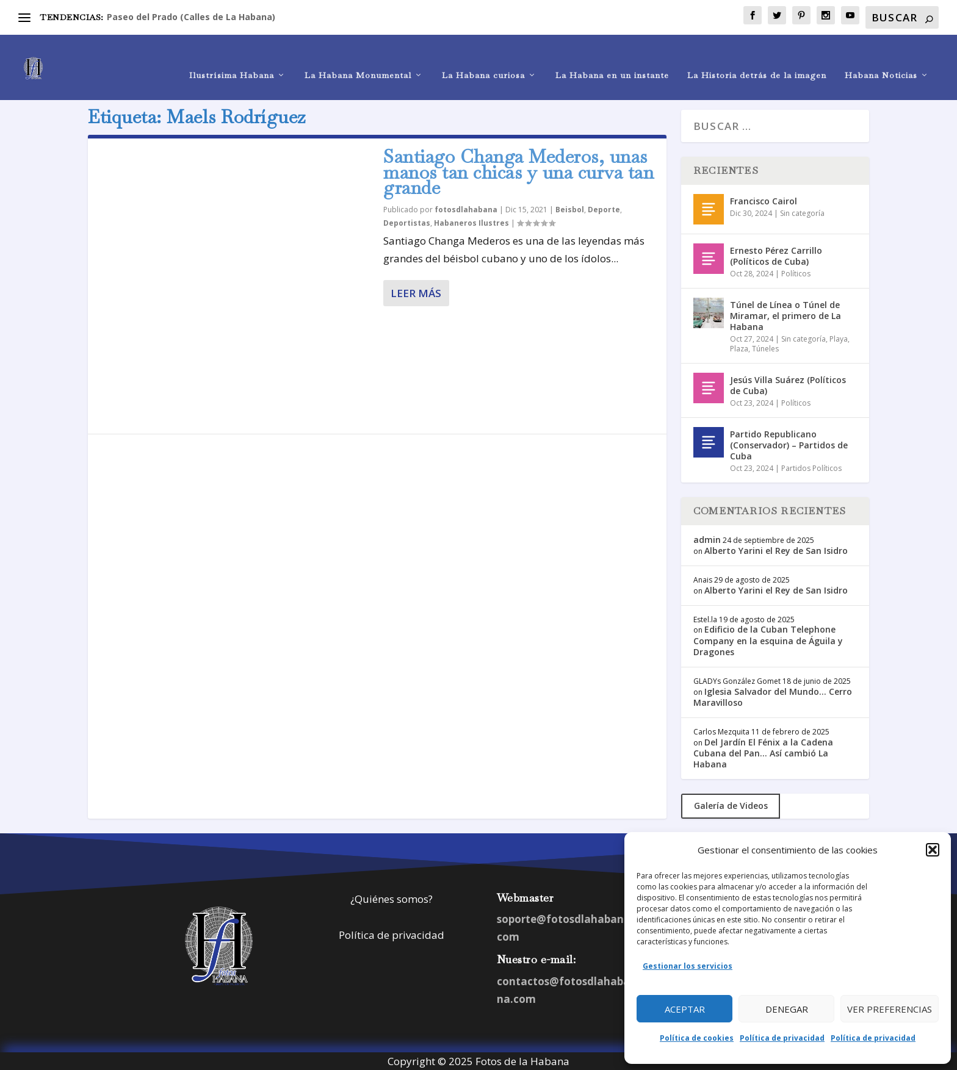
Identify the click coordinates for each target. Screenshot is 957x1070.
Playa (838, 337)
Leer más (416, 291)
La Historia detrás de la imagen (756, 59)
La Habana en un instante (612, 59)
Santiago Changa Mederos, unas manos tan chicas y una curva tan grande (518, 170)
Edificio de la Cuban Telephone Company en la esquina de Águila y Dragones (768, 639)
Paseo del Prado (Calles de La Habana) (191, 17)
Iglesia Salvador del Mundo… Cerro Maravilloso (772, 695)
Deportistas (406, 221)
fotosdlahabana (466, 208)
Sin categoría (802, 211)
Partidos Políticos (811, 466)
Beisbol (569, 208)
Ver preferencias (889, 1009)
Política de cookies (697, 1038)
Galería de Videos (731, 804)
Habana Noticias (881, 59)
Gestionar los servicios (687, 966)
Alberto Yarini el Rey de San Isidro (776, 549)
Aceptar (685, 1009)
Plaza (739, 347)
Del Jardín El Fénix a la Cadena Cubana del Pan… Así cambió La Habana (763, 751)
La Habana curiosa (483, 59)
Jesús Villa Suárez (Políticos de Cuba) (788, 383)
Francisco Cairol (763, 199)
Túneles (765, 347)
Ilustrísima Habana (231, 59)
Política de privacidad (782, 1038)
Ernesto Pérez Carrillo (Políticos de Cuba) (776, 254)
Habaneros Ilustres (471, 221)
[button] (932, 850)
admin (707, 538)
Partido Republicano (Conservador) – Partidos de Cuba (789, 443)
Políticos (796, 272)
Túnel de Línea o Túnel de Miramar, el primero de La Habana (785, 314)
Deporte (604, 208)
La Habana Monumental (358, 59)
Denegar (786, 1009)
